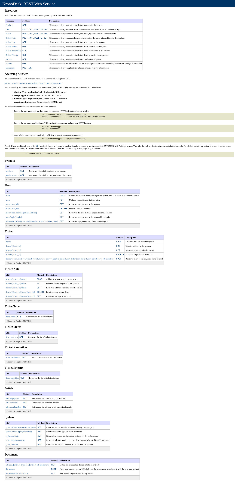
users (8, 195)
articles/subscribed (13, 407)
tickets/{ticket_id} (13, 246)
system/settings (12, 436)
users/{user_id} (12, 204)
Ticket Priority (12, 55)
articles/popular (12, 398)
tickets (8, 241)
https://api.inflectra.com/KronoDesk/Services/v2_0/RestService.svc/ (33, 83)
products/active (12, 175)
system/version (12, 444)
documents (10, 469)
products (9, 171)
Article (9, 59)
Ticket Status (11, 46)
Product (9, 25)
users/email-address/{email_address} (21, 213)
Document (10, 68)
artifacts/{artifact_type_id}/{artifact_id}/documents (27, 465)
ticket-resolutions (13, 357)
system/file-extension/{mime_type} (21, 427)
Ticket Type (11, 42)
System (9, 63)
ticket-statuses (12, 337)
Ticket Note (11, 38)
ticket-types (10, 316)
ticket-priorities (12, 378)
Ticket (8, 33)
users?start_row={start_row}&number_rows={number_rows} (32, 221)
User (8, 29)
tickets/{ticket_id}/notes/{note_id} (20, 292)
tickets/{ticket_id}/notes (16, 279)
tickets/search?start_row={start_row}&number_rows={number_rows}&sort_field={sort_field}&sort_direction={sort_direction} (60, 259)
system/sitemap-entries (15, 440)
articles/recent (12, 402)
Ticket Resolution (13, 51)
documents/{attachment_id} (17, 473)
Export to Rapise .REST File (19, 179)
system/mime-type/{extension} (19, 431)
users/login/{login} (14, 217)
